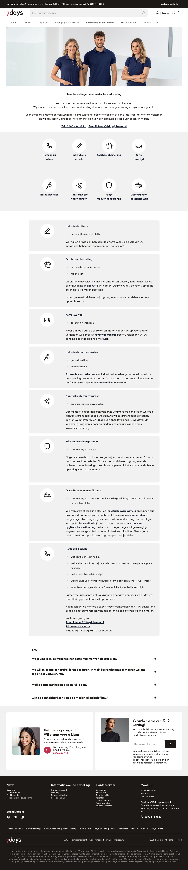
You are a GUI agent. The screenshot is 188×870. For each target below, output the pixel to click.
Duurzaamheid (13, 792)
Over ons (10, 789)
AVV (66, 839)
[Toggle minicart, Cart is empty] (180, 13)
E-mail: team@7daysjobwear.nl (108, 126)
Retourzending (58, 797)
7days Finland (156, 828)
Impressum (119, 839)
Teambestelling (103, 795)
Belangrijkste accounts (67, 22)
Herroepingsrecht (79, 839)
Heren (28, 22)
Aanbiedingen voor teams (100, 22)
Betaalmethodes (59, 795)
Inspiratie (43, 22)
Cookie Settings (13, 795)
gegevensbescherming (145, 759)
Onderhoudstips (103, 800)
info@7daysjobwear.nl (159, 801)
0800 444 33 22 (97, 3)
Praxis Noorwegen (139, 828)
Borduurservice (103, 803)
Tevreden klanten (104, 805)
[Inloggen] (162, 13)
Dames (14, 22)
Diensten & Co (150, 22)
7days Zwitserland (51, 828)
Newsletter (101, 792)
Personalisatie (128, 22)
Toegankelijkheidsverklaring (19, 797)
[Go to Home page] (14, 12)
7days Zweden (100, 828)
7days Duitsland (15, 828)
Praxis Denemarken (119, 828)
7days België (85, 828)
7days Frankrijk (70, 828)
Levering (55, 792)
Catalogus (101, 789)
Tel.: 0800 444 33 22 (73, 126)
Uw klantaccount (59, 789)
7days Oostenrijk (33, 828)
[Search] (143, 13)
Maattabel (101, 797)
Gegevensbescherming (100, 839)
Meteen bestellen (170, 4)
